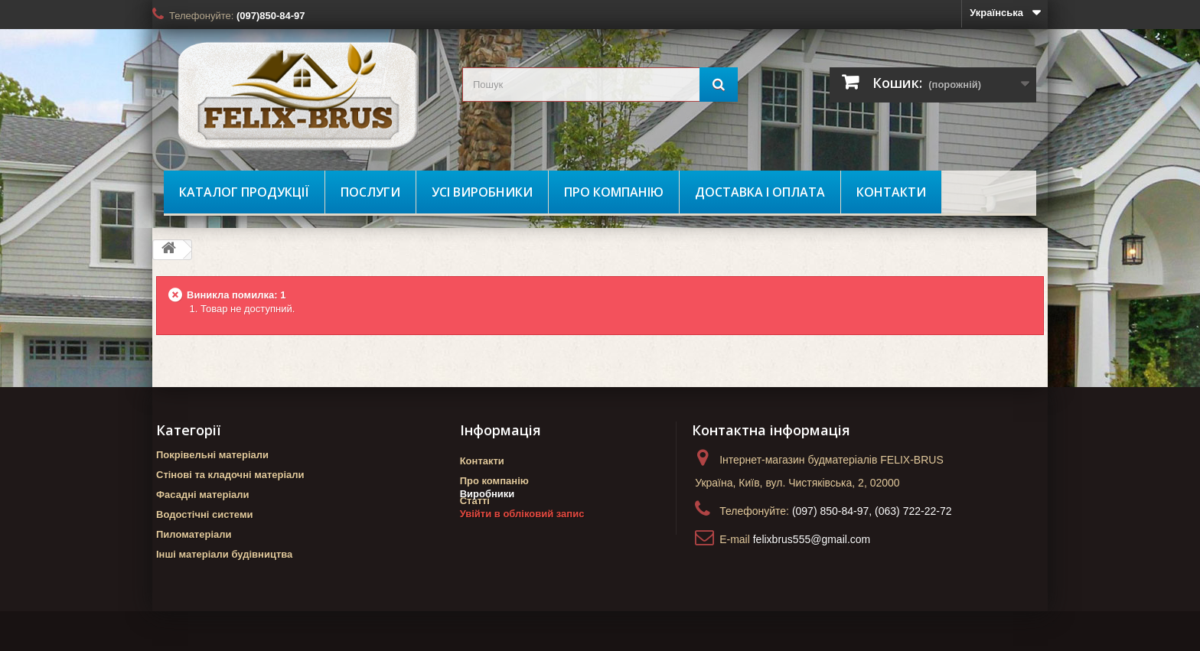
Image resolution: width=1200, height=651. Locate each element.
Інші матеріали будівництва (224, 554)
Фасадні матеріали (202, 494)
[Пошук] (718, 84)
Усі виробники (482, 192)
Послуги (370, 192)
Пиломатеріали (194, 534)
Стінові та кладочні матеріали (230, 474)
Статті (475, 500)
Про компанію (614, 192)
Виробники (487, 527)
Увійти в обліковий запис (522, 547)
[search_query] (600, 84)
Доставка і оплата (760, 192)
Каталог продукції (244, 192)
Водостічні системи (204, 514)
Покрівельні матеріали (212, 455)
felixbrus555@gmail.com (812, 539)
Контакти (891, 192)
